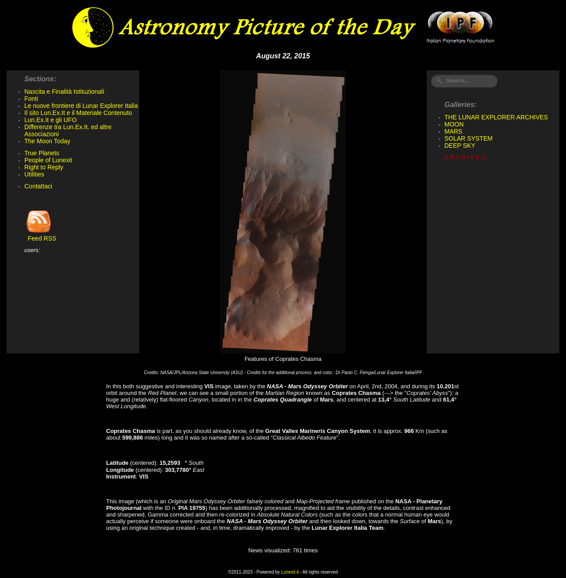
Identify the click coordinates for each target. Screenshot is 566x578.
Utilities (34, 174)
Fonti (31, 98)
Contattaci (38, 186)
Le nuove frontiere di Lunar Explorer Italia (81, 105)
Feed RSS (40, 235)
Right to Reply (43, 167)
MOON (454, 124)
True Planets (41, 153)
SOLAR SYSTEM (468, 138)
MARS (453, 131)
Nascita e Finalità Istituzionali (64, 91)
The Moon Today (47, 141)
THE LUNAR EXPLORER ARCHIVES (496, 117)
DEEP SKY (459, 145)
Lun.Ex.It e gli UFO (50, 119)
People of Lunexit (48, 160)
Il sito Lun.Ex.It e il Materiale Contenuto (78, 112)
